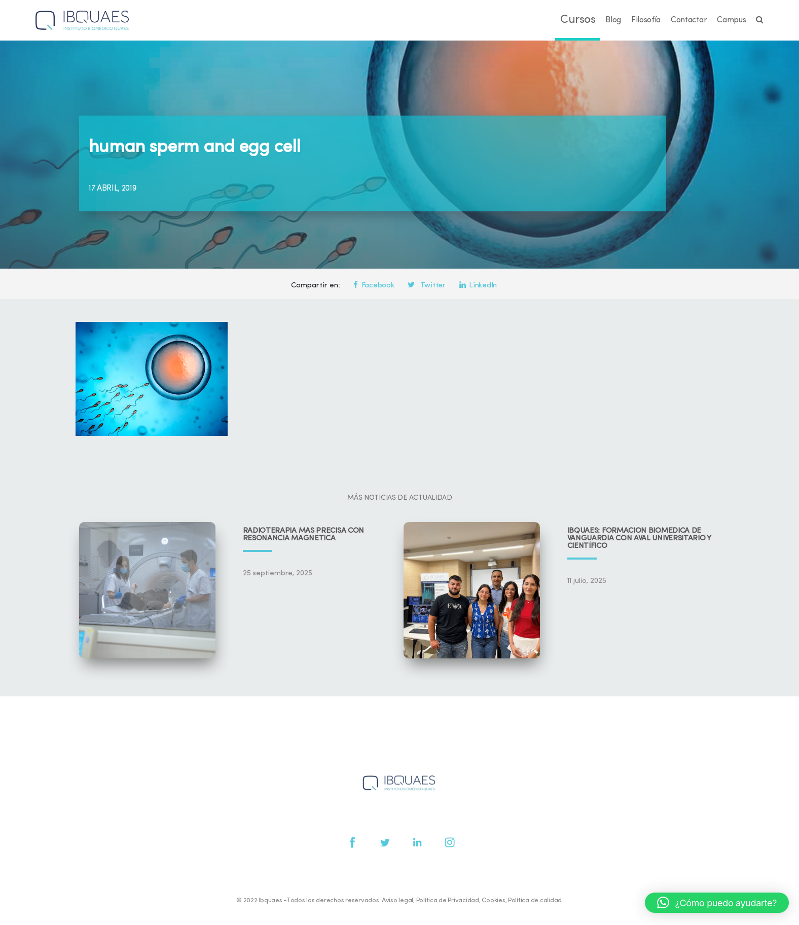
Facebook (373, 285)
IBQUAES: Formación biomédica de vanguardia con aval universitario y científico (639, 538)
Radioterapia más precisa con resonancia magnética (304, 534)
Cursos (577, 20)
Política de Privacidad (447, 900)
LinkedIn (478, 285)
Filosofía (646, 20)
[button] (717, 903)
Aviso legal (397, 900)
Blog (613, 20)
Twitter (426, 285)
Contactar (689, 20)
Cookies (493, 900)
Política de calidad (535, 900)
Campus (731, 20)
